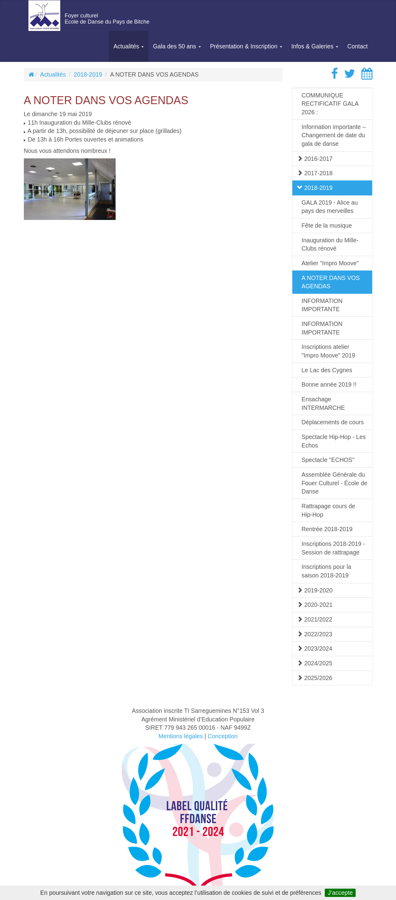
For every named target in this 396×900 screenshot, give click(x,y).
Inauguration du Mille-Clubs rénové (330, 244)
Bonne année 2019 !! (329, 384)
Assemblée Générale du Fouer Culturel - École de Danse (334, 483)
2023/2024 (314, 648)
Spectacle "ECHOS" (328, 459)
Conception (223, 736)
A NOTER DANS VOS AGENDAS (331, 282)
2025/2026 (314, 678)
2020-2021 (315, 604)
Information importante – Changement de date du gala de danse (334, 135)
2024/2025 (314, 663)
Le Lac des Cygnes (327, 370)
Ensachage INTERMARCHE (323, 403)
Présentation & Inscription (246, 46)
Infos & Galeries (314, 46)
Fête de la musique (327, 225)
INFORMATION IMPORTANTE (322, 305)
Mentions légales (180, 736)
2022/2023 (314, 634)
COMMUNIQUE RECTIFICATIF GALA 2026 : (330, 103)
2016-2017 (315, 158)
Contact (357, 46)
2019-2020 (315, 590)
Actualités (128, 46)
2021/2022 (314, 619)
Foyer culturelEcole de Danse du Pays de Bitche (107, 19)
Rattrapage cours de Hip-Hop (328, 510)
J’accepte (340, 892)
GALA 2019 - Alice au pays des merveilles (330, 206)
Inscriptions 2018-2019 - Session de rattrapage (333, 548)
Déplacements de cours (333, 422)
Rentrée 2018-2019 (327, 529)
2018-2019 (88, 74)
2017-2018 (315, 173)
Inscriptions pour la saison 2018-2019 (326, 571)
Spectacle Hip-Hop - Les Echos (334, 441)
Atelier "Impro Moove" (330, 263)
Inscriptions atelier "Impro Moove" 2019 (328, 351)
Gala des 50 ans (177, 46)
